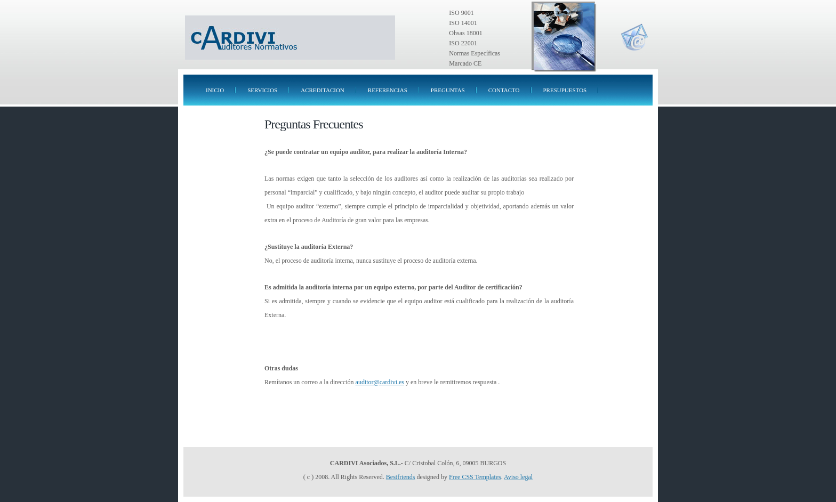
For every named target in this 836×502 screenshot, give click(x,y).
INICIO (215, 90)
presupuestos (565, 90)
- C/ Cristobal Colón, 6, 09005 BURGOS (418, 463)
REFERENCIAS (387, 90)
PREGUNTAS (448, 90)
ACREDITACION (322, 90)
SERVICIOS (262, 90)
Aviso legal (518, 477)
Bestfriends (400, 477)
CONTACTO (504, 90)
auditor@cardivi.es (380, 382)
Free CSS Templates (475, 477)
